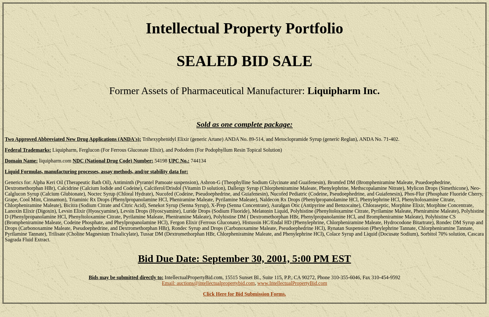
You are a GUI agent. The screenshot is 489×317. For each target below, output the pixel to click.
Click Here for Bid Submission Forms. (244, 294)
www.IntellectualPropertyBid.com (292, 283)
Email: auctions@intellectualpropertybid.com (208, 283)
